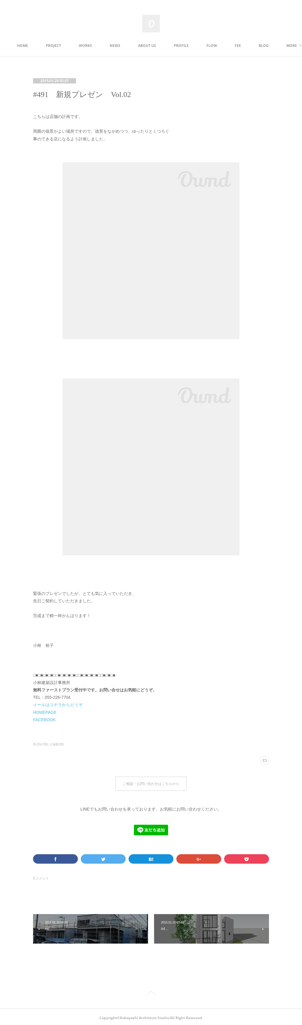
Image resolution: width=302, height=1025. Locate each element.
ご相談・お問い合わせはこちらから (151, 782)
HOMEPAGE (45, 712)
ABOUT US (164, 45)
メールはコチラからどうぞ (58, 704)
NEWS (132, 45)
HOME (39, 45)
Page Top (151, 992)
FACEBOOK (44, 719)
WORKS (102, 45)
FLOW (229, 45)
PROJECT (70, 45)
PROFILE (198, 45)
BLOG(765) (40, 744)
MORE (257, 45)
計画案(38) (57, 744)
